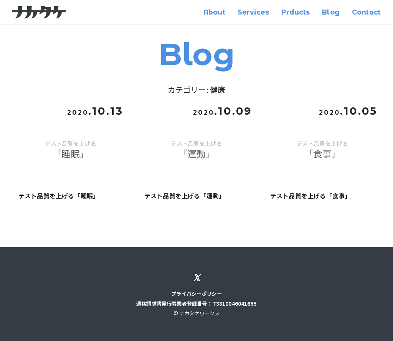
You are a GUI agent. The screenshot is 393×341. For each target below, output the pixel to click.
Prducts (295, 12)
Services (253, 12)
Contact (366, 12)
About (214, 12)
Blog (331, 12)
